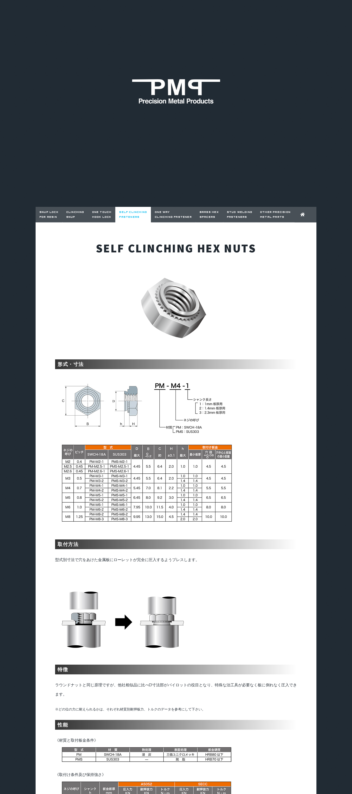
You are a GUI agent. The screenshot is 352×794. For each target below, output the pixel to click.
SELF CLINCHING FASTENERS (133, 214)
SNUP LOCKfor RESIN (49, 214)
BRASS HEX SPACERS (209, 214)
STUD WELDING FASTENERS (239, 214)
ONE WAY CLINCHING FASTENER (173, 214)
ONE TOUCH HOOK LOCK (102, 214)
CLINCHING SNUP (75, 214)
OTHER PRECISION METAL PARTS (275, 214)
